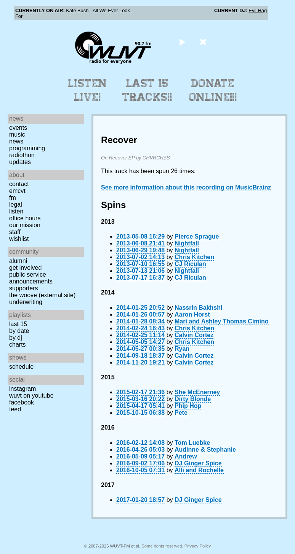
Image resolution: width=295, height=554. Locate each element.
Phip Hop (188, 406)
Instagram (22, 388)
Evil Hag (258, 10)
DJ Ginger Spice (198, 463)
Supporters (23, 288)
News (16, 141)
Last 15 (18, 324)
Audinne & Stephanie (205, 449)
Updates (20, 162)
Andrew (186, 456)
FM (12, 197)
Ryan (182, 348)
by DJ (15, 337)
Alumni (18, 261)
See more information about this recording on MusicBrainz (186, 187)
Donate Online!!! (213, 90)
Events (18, 127)
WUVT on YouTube (31, 395)
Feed (15, 409)
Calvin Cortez (194, 335)
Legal (15, 204)
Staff (15, 232)
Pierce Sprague (197, 236)
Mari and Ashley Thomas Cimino (222, 321)
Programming (27, 148)
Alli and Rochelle (199, 470)
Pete (181, 412)
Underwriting (25, 302)
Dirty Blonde (193, 399)
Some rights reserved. (162, 546)
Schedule (21, 366)
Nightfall (187, 243)
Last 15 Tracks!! (147, 90)
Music (17, 134)
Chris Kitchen (194, 257)
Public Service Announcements (31, 278)
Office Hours (24, 218)
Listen (16, 211)
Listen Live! (87, 90)
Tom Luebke (192, 442)
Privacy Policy (197, 546)
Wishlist (19, 239)
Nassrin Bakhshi (198, 307)
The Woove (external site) (42, 295)
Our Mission (24, 225)
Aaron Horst (192, 314)
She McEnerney (197, 392)
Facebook (21, 402)
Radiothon (22, 155)
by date (19, 331)
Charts (17, 344)
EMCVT (17, 191)
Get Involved (25, 267)
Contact (19, 184)
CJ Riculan (190, 264)
